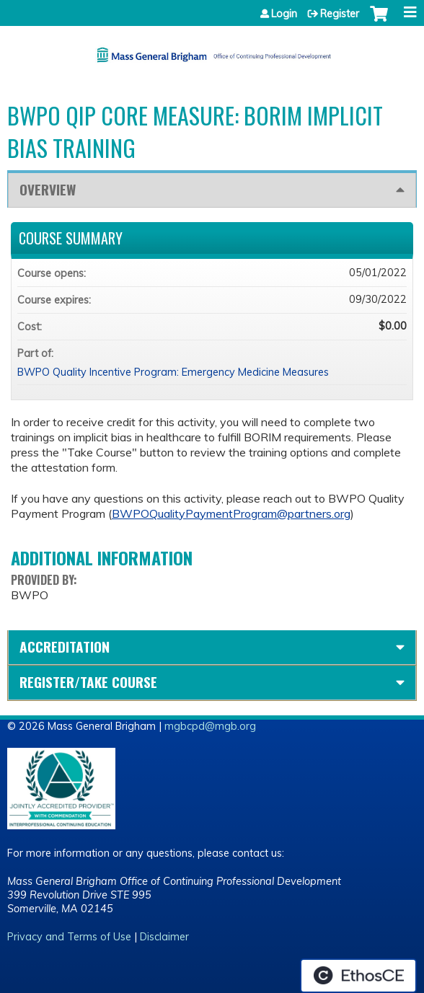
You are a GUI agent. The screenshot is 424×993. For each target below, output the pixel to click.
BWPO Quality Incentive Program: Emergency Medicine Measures (173, 372)
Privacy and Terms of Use (69, 936)
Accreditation (64, 646)
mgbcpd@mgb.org (210, 726)
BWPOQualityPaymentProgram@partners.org (231, 513)
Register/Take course (88, 681)
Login (284, 14)
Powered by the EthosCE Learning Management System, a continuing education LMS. (358, 975)
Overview (47, 189)
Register (339, 14)
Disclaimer (164, 936)
